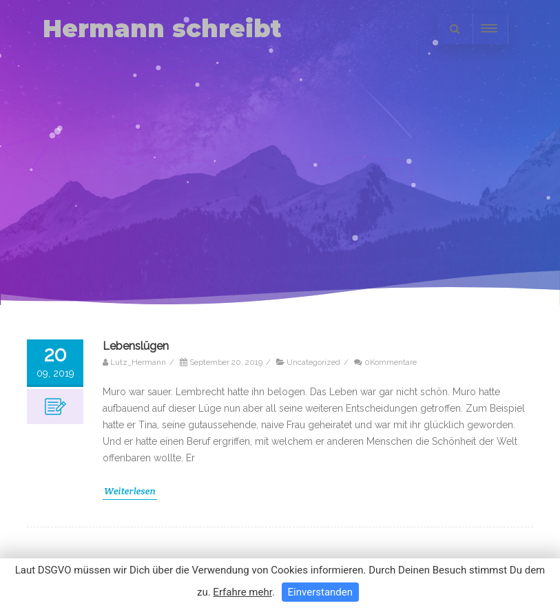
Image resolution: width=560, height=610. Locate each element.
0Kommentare (390, 362)
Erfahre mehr (242, 592)
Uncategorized (313, 362)
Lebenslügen (136, 346)
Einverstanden (320, 592)
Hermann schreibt (162, 28)
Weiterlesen (130, 491)
